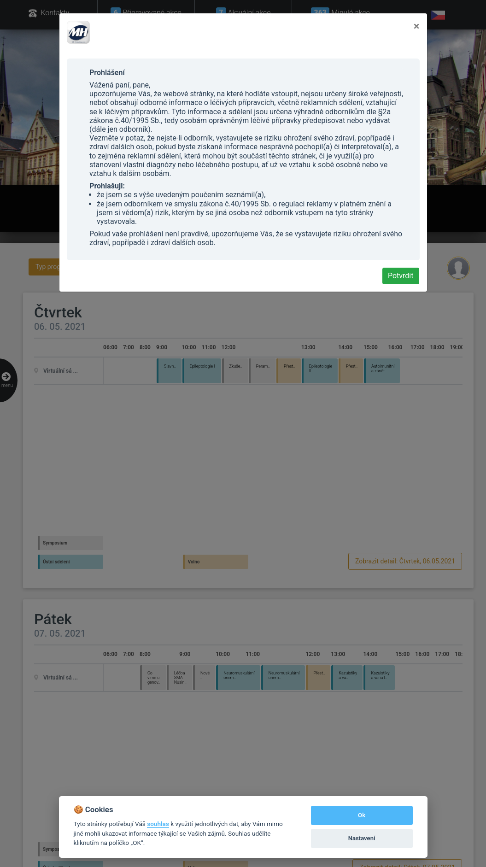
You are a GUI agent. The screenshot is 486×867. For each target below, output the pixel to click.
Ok (361, 815)
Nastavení (361, 838)
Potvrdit (401, 275)
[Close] (416, 26)
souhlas (158, 823)
